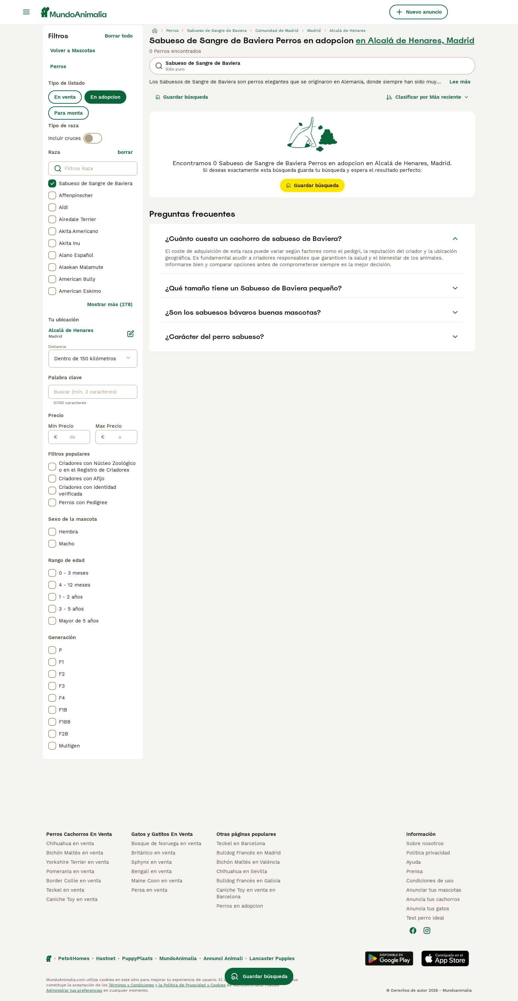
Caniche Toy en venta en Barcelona (245, 893)
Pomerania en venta (70, 871)
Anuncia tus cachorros (433, 899)
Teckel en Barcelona (240, 843)
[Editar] (130, 333)
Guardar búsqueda (181, 97)
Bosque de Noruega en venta (166, 843)
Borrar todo (119, 36)
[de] (74, 437)
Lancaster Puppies (272, 958)
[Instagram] (427, 930)
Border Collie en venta (73, 881)
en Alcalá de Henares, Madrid (415, 40)
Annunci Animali (223, 958)
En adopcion (105, 97)
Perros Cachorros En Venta (79, 834)
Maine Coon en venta (156, 881)
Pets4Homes (73, 958)
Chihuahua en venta (70, 843)
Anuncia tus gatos (427, 909)
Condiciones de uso (429, 881)
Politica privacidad (428, 853)
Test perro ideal (425, 918)
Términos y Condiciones (131, 985)
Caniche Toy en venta (71, 899)
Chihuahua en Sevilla (241, 871)
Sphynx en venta (151, 862)
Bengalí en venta (151, 871)
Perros (58, 66)
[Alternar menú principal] (26, 12)
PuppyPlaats (137, 958)
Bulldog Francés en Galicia (248, 881)
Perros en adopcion (239, 906)
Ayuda (413, 862)
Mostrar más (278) (110, 304)
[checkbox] (52, 183)
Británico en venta (153, 853)
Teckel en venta (65, 890)
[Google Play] (389, 958)
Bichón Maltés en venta (74, 853)
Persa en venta (149, 890)
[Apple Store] (445, 958)
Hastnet (105, 958)
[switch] (92, 138)
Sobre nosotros (425, 843)
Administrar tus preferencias (74, 990)
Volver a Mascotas (72, 51)
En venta (65, 97)
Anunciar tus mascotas (433, 890)
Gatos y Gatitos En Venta (162, 834)
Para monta (68, 113)
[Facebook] (413, 930)
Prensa (414, 871)
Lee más (460, 82)
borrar (125, 152)
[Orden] (427, 97)
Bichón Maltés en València (248, 862)
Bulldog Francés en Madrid (248, 853)
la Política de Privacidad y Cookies (191, 985)
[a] (121, 437)
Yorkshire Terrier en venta (77, 862)
